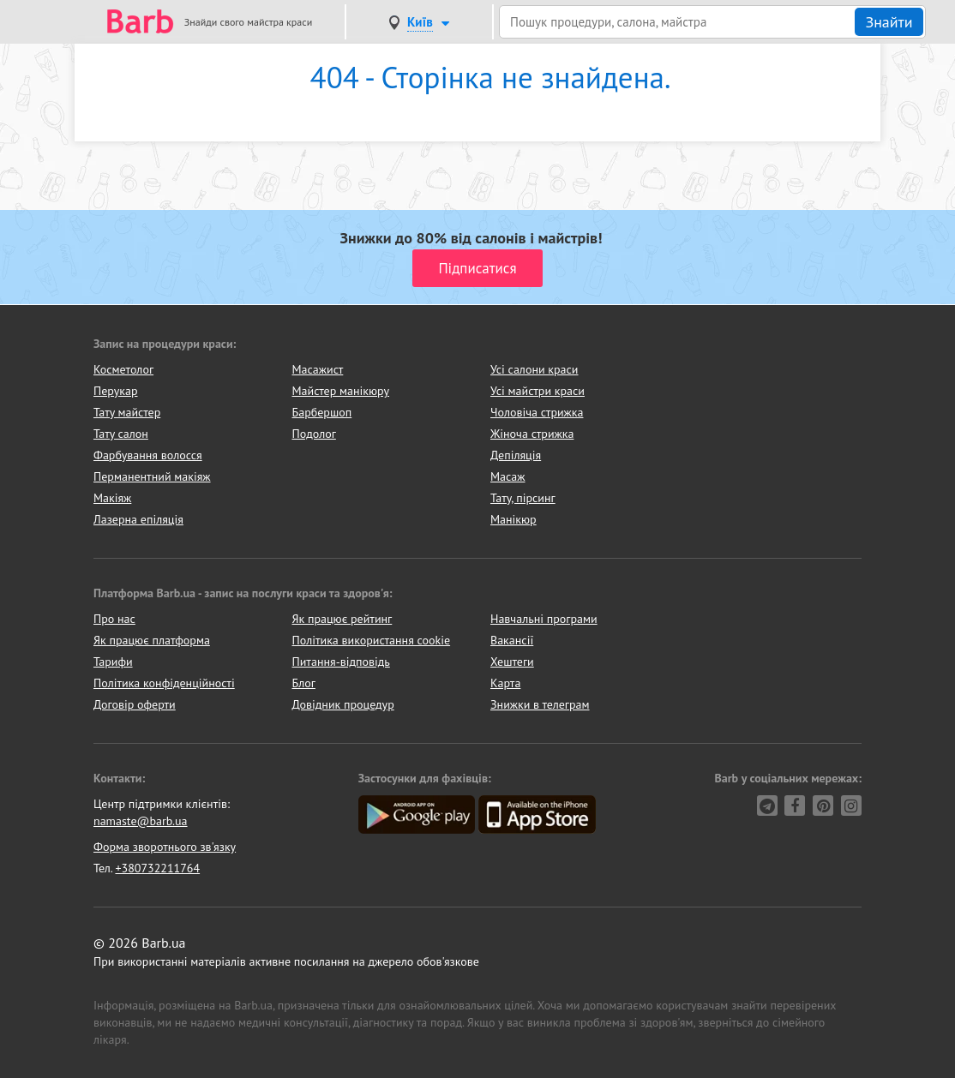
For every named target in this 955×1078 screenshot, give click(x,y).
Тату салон (120, 433)
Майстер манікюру (341, 390)
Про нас (114, 618)
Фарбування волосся (147, 455)
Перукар (115, 390)
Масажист (318, 369)
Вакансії (511, 640)
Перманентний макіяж (152, 476)
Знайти (888, 22)
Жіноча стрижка (532, 433)
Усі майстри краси (537, 390)
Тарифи (113, 661)
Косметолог (123, 369)
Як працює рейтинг (342, 618)
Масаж (508, 476)
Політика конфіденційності (164, 683)
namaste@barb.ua (140, 821)
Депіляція (515, 455)
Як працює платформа (151, 640)
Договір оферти (134, 704)
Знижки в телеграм (540, 704)
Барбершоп (322, 412)
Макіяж (112, 498)
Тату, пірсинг (523, 498)
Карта (505, 683)
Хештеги (512, 661)
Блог (303, 683)
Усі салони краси (534, 369)
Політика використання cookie (371, 640)
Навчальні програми (544, 618)
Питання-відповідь (341, 661)
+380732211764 (157, 868)
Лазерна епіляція (138, 519)
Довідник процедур (343, 704)
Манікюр (513, 519)
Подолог (314, 433)
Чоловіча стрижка (536, 412)
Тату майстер (126, 412)
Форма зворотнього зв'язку (164, 846)
